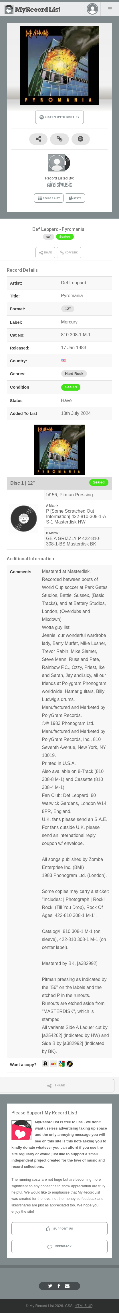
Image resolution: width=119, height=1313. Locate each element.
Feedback (59, 1246)
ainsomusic (59, 184)
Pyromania (73, 229)
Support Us (59, 1228)
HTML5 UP (83, 1306)
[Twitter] (51, 1286)
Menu (110, 8)
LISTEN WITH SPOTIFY (59, 117)
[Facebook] (59, 1286)
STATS (75, 198)
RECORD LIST (48, 198)
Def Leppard (45, 229)
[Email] (68, 1286)
